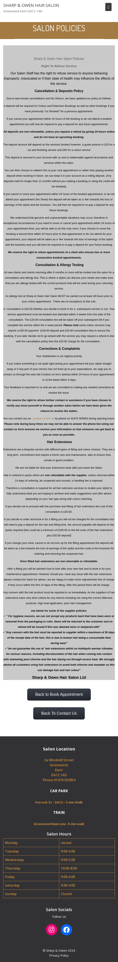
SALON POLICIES (59, 28)
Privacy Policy (59, 955)
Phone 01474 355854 (59, 780)
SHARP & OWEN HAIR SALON (31, 5)
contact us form (41, 418)
